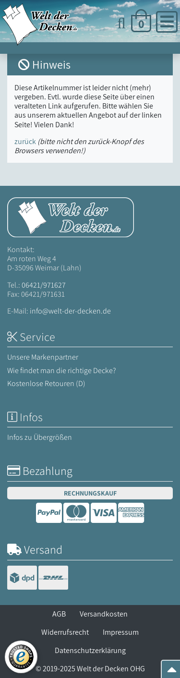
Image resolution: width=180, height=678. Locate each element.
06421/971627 (44, 285)
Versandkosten (104, 614)
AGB (59, 614)
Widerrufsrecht (65, 632)
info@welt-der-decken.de (70, 311)
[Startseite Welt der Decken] (70, 217)
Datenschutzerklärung (90, 650)
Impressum (121, 632)
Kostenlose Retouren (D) (46, 383)
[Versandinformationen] (37, 579)
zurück (25, 141)
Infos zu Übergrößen (39, 437)
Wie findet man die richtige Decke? (61, 370)
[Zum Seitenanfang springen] (172, 672)
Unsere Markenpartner (42, 357)
